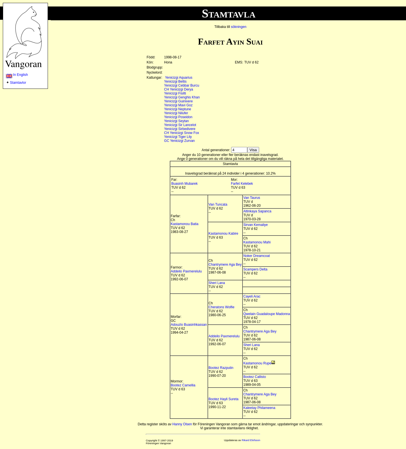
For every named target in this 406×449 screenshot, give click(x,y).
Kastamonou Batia (184, 224)
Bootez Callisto (254, 377)
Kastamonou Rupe (257, 363)
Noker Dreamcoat (256, 256)
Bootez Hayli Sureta (224, 399)
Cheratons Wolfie (222, 307)
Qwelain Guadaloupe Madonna (266, 314)
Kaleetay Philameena (259, 408)
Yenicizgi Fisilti (175, 93)
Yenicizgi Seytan (176, 121)
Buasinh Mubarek (184, 184)
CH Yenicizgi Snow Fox (181, 133)
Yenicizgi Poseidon (178, 117)
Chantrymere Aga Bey (225, 265)
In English (17, 75)
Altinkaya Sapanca (257, 211)
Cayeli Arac (252, 296)
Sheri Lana (217, 283)
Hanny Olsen (182, 424)
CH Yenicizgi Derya (178, 89)
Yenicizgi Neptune (177, 109)
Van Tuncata (218, 204)
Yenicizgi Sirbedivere (179, 129)
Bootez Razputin (221, 368)
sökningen (238, 27)
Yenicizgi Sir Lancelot (180, 125)
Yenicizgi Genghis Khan (182, 97)
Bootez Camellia (183, 385)
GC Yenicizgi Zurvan (179, 141)
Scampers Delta (255, 269)
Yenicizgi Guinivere (178, 101)
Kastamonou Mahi (257, 242)
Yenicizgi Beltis (175, 81)
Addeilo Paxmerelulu (186, 271)
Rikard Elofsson (251, 440)
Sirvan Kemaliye (255, 225)
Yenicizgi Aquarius (178, 78)
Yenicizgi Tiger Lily (178, 137)
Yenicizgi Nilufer (176, 113)
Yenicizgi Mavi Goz (178, 105)
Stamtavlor (18, 83)
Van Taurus (251, 198)
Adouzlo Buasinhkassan (189, 325)
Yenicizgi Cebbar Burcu (181, 85)
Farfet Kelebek (242, 184)
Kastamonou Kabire (223, 233)
